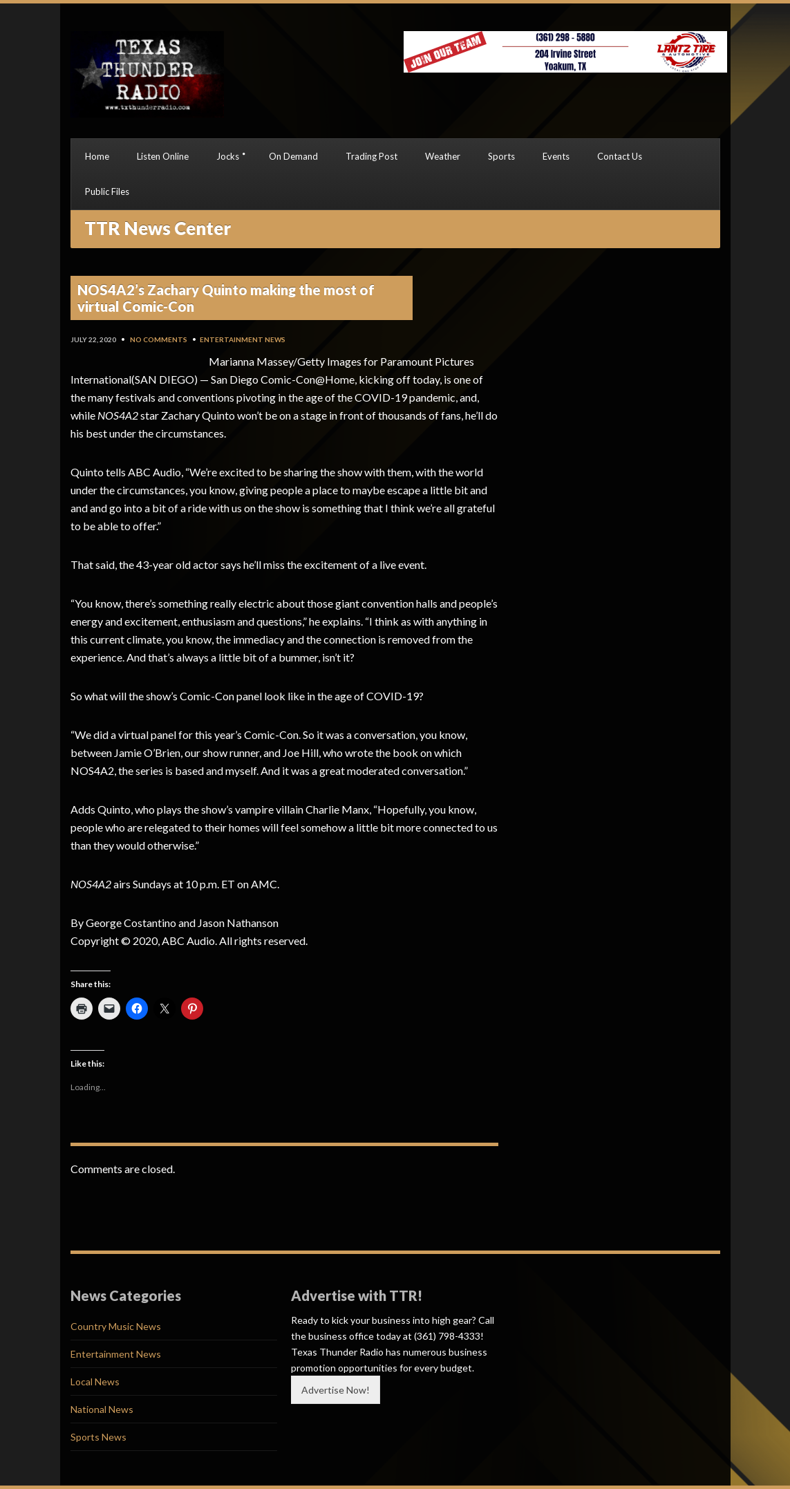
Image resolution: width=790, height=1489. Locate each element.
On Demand (293, 156)
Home (97, 156)
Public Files (107, 191)
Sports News (98, 1437)
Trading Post (371, 156)
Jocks (227, 156)
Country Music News (115, 1326)
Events (556, 156)
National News (101, 1409)
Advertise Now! (335, 1390)
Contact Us (619, 156)
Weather (442, 156)
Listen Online (163, 156)
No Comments (158, 339)
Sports (501, 156)
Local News (95, 1381)
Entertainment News (242, 339)
